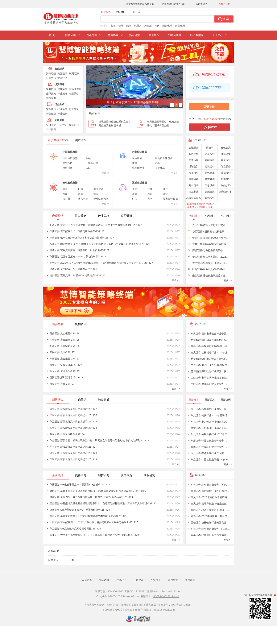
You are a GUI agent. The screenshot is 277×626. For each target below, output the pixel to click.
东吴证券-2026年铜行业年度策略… (210, 497)
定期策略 (62, 89)
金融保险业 (138, 167)
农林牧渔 (137, 158)
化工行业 (210, 153)
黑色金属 (210, 172)
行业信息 (62, 113)
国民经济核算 (70, 158)
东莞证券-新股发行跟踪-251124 (67, 434)
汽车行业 (194, 172)
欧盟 (65, 194)
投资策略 (59, 84)
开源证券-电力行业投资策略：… (207, 250)
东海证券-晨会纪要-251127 (65, 358)
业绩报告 (51, 129)
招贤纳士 (156, 580)
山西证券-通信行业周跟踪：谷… (207, 275)
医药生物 (194, 153)
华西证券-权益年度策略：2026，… (210, 510)
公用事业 (226, 179)
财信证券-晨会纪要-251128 (65, 333)
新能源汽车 (225, 191)
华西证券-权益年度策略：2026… (208, 257)
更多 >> (106, 173)
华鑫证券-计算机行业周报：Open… (210, 459)
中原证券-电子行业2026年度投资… (210, 365)
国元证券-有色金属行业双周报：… (209, 453)
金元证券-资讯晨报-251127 (65, 371)
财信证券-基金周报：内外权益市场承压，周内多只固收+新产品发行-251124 (91, 497)
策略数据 (51, 89)
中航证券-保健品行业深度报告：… (209, 384)
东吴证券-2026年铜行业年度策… (208, 244)
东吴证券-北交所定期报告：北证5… (210, 528)
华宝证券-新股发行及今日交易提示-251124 (73, 427)
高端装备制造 (193, 198)
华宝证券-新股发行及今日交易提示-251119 (73, 459)
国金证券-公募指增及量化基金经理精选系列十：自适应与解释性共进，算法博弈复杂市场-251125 (103, 503)
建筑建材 (210, 166)
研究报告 (53, 560)
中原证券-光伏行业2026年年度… (208, 238)
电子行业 (226, 160)
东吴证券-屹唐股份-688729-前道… (209, 535)
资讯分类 (91, 35)
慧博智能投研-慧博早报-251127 (67, 377)
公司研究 (74, 124)
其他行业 (210, 198)
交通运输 (194, 160)
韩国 (80, 194)
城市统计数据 (170, 198)
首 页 (52, 35)
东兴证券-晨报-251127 (62, 352)
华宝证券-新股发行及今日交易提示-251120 (73, 453)
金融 (88, 158)
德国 (95, 194)
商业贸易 (194, 185)
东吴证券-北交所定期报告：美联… (209, 484)
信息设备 (210, 185)
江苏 (149, 189)
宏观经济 (59, 68)
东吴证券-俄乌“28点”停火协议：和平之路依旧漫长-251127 (82, 237)
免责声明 (190, 580)
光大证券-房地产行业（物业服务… (209, 503)
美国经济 (62, 73)
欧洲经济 (74, 73)
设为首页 (87, 580)
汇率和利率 (92, 163)
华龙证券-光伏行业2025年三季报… (210, 415)
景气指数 (67, 163)
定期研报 (51, 109)
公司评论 (62, 124)
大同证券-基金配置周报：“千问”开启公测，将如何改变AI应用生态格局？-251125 (94, 522)
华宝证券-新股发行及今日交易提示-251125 (73, 421)
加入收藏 (104, 580)
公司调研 (59, 120)
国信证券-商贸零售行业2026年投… (210, 491)
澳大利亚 (83, 198)
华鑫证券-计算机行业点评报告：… (209, 440)
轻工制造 (194, 191)
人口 (88, 167)
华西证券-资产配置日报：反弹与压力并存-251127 (77, 231)
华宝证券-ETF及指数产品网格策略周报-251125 (75, 528)
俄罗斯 (66, 198)
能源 (134, 163)
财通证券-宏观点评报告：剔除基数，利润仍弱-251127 (79, 250)
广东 (134, 198)
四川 (149, 194)
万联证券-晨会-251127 (62, 383)
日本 (80, 189)
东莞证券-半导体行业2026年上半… (210, 346)
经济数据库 (197, 35)
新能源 (193, 166)
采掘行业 (226, 172)
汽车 (157, 163)
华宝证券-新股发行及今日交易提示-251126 (73, 415)
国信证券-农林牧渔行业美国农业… (209, 522)
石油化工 (160, 167)
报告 (73, 560)
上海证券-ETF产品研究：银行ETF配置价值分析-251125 (80, 509)
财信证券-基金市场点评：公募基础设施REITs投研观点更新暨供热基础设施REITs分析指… (98, 490)
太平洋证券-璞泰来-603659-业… (207, 263)
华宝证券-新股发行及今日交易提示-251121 (73, 446)
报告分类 (70, 35)
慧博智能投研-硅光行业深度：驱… (209, 371)
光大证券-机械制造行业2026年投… (210, 352)
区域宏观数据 (139, 182)
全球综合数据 (100, 198)
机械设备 (226, 153)
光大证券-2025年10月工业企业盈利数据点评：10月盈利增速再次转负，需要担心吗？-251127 (101, 262)
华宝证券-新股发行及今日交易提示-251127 (73, 409)
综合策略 (51, 98)
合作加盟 (173, 580)
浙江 (165, 189)
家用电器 (194, 179)
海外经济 (51, 73)
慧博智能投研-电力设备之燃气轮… (209, 358)
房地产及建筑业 (163, 158)
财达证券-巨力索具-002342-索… (207, 269)
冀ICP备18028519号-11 (166, 596)
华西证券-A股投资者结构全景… (207, 231)
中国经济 (62, 78)
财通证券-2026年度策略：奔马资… (210, 516)
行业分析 (59, 104)
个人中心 (217, 35)
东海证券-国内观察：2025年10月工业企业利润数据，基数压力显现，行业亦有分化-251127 (100, 244)
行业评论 (74, 109)
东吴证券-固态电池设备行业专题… (209, 333)
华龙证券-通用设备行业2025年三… (210, 434)
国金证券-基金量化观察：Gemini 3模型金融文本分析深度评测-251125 (88, 516)
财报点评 (51, 124)
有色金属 (226, 147)
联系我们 (121, 580)
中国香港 (98, 189)
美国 (65, 189)
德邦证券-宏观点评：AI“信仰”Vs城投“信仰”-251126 (77, 275)
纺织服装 (210, 191)
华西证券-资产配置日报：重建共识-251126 (73, 269)
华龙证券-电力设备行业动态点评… (209, 421)
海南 (134, 194)
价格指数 (67, 167)
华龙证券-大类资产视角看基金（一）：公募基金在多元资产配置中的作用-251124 (94, 535)
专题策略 (74, 93)
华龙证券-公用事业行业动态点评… (209, 428)
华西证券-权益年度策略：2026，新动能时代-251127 (79, 256)
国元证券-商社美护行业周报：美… (209, 409)
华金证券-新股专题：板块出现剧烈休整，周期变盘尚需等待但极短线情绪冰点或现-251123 (99, 440)
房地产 (209, 147)
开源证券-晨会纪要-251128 (65, 346)
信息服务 (226, 166)
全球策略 (51, 93)
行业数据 (51, 113)
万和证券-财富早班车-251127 (66, 365)
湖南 (149, 198)
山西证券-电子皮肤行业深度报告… (209, 377)
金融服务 (194, 147)
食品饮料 (226, 185)
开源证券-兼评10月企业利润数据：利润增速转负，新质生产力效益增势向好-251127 (96, 225)
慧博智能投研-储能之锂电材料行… (209, 340)
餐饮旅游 (210, 179)
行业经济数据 (139, 151)
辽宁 (165, 194)
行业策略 (62, 93)
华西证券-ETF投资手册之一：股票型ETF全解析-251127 (80, 484)
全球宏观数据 (70, 182)
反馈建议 (138, 580)
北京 (134, 189)
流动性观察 (75, 89)
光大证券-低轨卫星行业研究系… (207, 225)
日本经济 (51, 78)
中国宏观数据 (70, 151)
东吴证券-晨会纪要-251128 (65, 339)
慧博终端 (113, 35)
